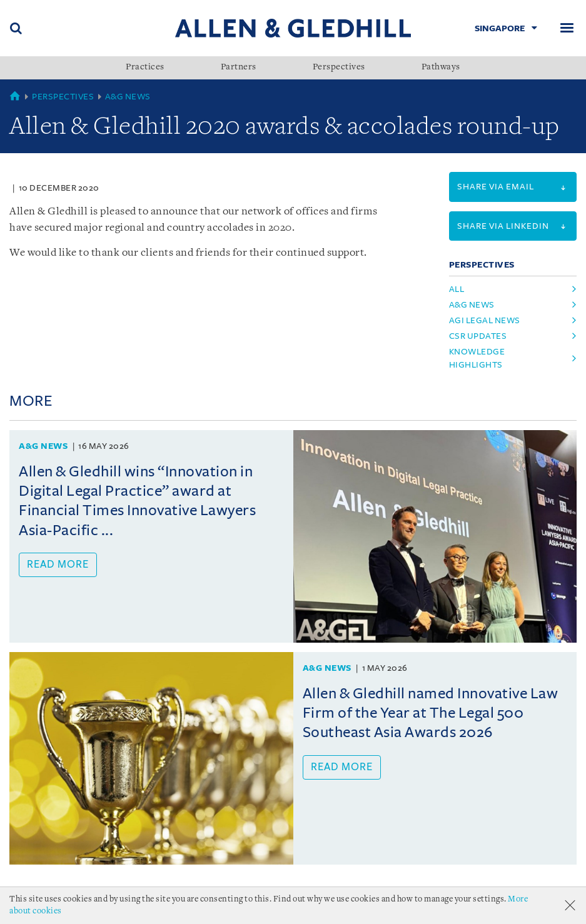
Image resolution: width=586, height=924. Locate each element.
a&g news (472, 304)
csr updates (478, 336)
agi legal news (484, 320)
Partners (238, 67)
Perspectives (339, 67)
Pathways (441, 67)
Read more (58, 564)
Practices (145, 67)
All (457, 289)
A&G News (128, 96)
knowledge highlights (477, 358)
